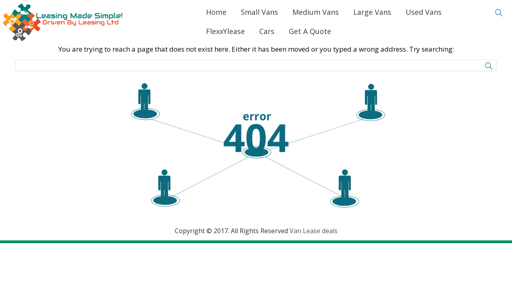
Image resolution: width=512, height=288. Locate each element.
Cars (266, 31)
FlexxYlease (225, 31)
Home (216, 12)
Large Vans (372, 12)
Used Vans (424, 12)
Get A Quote (310, 31)
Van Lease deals (314, 230)
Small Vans (259, 12)
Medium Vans (315, 12)
